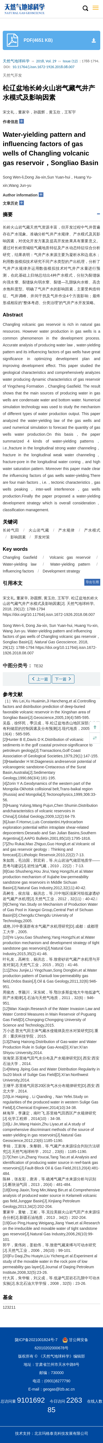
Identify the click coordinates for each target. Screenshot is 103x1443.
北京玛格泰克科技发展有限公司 (61, 1433)
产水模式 (92, 530)
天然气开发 (12, 75)
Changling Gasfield (20, 557)
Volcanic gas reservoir (70, 557)
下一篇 (63, 679)
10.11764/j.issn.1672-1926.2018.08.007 (43, 67)
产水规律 (66, 530)
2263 (74, 1400)
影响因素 (18, 537)
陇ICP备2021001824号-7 (36, 1340)
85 (51, 1410)
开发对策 (42, 537)
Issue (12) (70, 61)
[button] (85, 8)
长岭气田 (11, 530)
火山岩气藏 (39, 530)
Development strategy (61, 571)
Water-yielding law (20, 564)
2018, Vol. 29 (46, 61)
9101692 (31, 1400)
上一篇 (40, 679)
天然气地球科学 (16, 61)
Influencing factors (18, 571)
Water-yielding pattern (70, 564)
